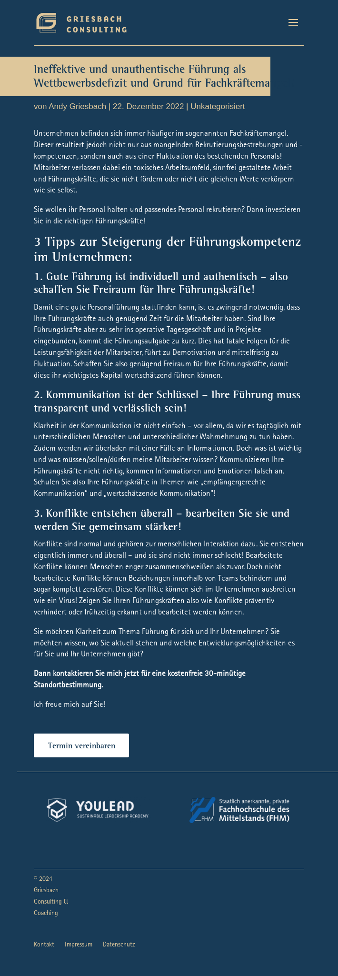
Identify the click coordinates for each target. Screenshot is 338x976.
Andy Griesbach (77, 106)
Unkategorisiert (217, 106)
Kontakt (44, 945)
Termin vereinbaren (81, 747)
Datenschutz (119, 945)
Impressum (78, 945)
